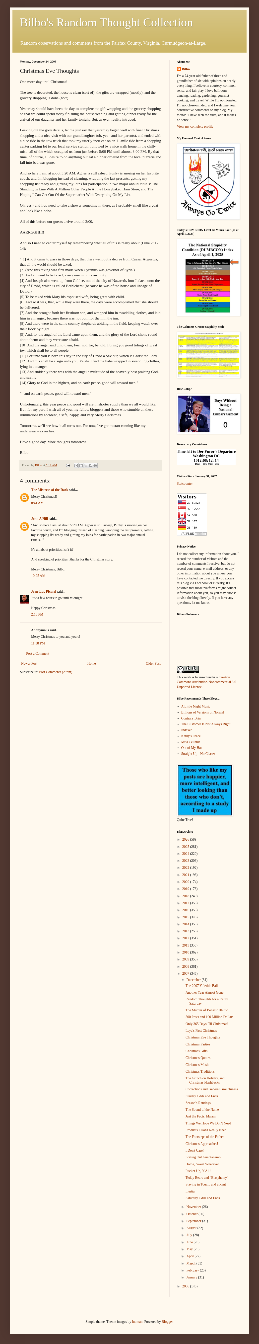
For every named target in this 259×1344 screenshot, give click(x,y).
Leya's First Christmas (201, 1030)
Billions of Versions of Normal (202, 712)
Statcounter (185, 483)
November (194, 1207)
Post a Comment (37, 653)
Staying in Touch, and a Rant (206, 1184)
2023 (186, 861)
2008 (186, 966)
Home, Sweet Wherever (202, 1164)
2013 (186, 931)
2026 (186, 839)
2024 (186, 854)
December (193, 980)
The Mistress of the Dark (49, 490)
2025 (186, 847)
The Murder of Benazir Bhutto (207, 1010)
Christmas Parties (198, 1044)
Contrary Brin (191, 718)
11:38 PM (38, 643)
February (193, 1270)
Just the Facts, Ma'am (201, 1116)
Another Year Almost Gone (204, 992)
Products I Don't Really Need (206, 1130)
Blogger (167, 1322)
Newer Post (29, 663)
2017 (186, 903)
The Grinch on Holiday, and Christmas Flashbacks (205, 1080)
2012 (186, 938)
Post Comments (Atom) (55, 672)
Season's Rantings (198, 1103)
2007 (186, 973)
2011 (186, 945)
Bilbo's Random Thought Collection (106, 22)
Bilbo (186, 69)
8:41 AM (37, 503)
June (190, 1242)
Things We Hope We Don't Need (208, 1123)
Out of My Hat (191, 748)
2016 (186, 910)
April (190, 1256)
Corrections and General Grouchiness (212, 1089)
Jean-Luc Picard (43, 591)
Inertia (190, 1191)
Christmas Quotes (198, 1058)
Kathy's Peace (191, 736)
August (191, 1228)
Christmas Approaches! (202, 1144)
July (189, 1235)
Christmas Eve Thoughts (203, 1037)
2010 (186, 952)
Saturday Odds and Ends (203, 1198)
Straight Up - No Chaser (198, 754)
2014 (186, 924)
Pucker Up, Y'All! (198, 1171)
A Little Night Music (195, 706)
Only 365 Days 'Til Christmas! (207, 1024)
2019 (186, 889)
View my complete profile (195, 126)
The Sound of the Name (202, 1109)
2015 (186, 917)
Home (91, 663)
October (192, 1214)
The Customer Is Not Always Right (206, 724)
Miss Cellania (190, 742)
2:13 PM (37, 614)
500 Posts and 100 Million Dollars (210, 1017)
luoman (137, 1322)
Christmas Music (197, 1065)
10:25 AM (38, 576)
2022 (186, 868)
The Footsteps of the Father (205, 1137)
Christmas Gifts (196, 1051)
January (192, 1277)
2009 (186, 959)
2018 (186, 896)
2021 (186, 875)
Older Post (153, 663)
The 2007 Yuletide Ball (202, 986)
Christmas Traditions (200, 1071)
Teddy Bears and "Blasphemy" (207, 1178)
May (190, 1249)
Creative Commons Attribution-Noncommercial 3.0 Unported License (206, 682)
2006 (186, 1286)
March (191, 1263)
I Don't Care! (195, 1150)
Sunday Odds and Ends (202, 1096)
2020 (186, 882)
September (194, 1221)
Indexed (187, 730)
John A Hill (39, 519)
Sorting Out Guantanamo (203, 1157)
